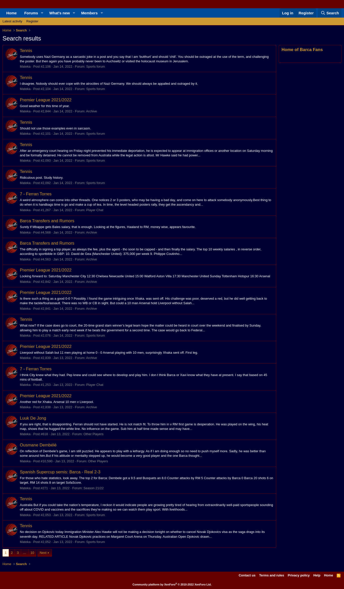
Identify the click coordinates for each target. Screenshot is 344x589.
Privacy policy (299, 575)
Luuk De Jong (33, 418)
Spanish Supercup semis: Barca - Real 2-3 (60, 472)
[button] (42, 13)
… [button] (24, 553)
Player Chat (94, 210)
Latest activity (12, 21)
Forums (31, 13)
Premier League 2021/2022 (46, 100)
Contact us (247, 575)
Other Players (93, 434)
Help (316, 575)
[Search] (329, 13)
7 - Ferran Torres (35, 194)
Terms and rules (271, 575)
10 (32, 553)
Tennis (26, 50)
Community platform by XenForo (172, 584)
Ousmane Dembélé (38, 445)
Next (43, 553)
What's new (59, 13)
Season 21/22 (94, 488)
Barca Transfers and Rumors (47, 220)
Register (32, 21)
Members (89, 13)
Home (11, 13)
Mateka (25, 66)
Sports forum (95, 66)
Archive (91, 111)
